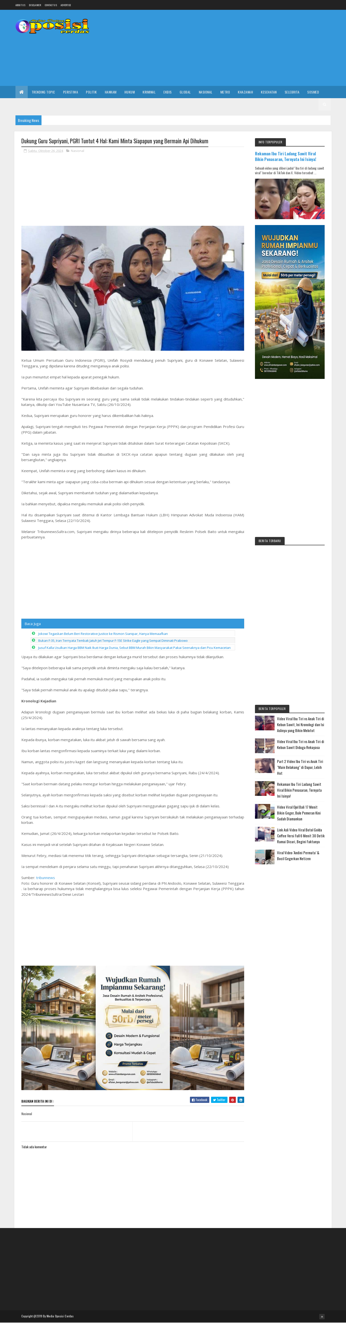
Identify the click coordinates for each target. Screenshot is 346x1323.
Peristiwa (70, 91)
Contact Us (51, 5)
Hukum (129, 91)
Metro (225, 91)
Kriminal (149, 91)
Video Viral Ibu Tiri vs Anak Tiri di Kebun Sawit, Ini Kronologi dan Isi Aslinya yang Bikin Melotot (300, 724)
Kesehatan (269, 91)
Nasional (206, 91)
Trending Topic (43, 91)
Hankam (111, 91)
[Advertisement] (241, 47)
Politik (91, 91)
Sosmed (313, 91)
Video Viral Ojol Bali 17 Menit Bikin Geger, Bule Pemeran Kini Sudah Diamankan (299, 812)
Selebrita (292, 91)
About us (20, 5)
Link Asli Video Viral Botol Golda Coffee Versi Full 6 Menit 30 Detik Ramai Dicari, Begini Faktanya (301, 835)
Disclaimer (35, 5)
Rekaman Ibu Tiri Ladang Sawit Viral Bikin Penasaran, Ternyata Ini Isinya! (285, 156)
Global (185, 91)
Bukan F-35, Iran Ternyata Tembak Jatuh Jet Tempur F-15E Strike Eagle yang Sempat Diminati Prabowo (113, 790)
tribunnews (45, 1027)
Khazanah (245, 91)
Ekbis (167, 91)
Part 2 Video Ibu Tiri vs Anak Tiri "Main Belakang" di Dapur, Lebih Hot (300, 767)
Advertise (66, 5)
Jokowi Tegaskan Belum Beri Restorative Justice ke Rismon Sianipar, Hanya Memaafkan (103, 783)
